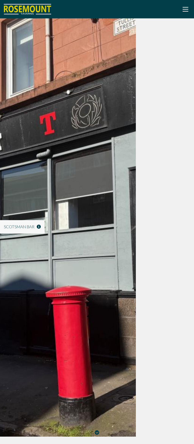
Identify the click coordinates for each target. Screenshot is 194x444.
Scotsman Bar (22, 226)
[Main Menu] (185, 9)
